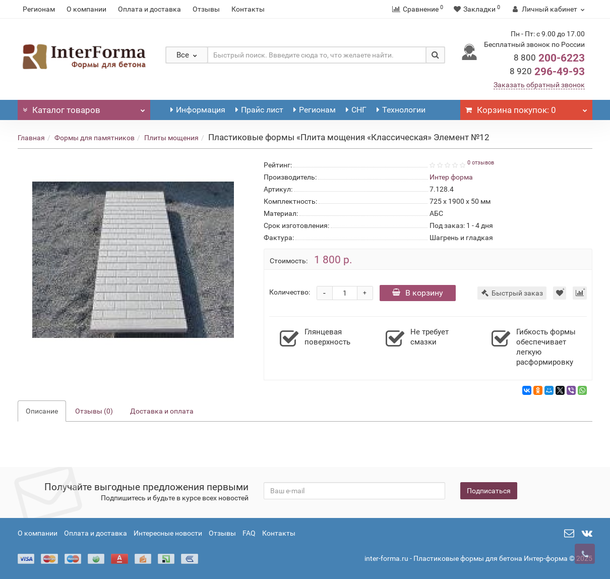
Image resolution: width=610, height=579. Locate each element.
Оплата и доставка (149, 9)
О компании (86, 9)
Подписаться (489, 491)
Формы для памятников (94, 138)
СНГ (356, 109)
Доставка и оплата (162, 411)
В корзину (417, 293)
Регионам (39, 9)
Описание (42, 411)
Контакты (248, 9)
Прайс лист (259, 109)
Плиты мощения (171, 138)
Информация (197, 109)
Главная (31, 138)
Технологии (401, 109)
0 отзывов (480, 162)
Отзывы (206, 9)
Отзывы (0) (94, 411)
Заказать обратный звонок (539, 85)
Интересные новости (168, 533)
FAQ (249, 533)
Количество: (289, 292)
